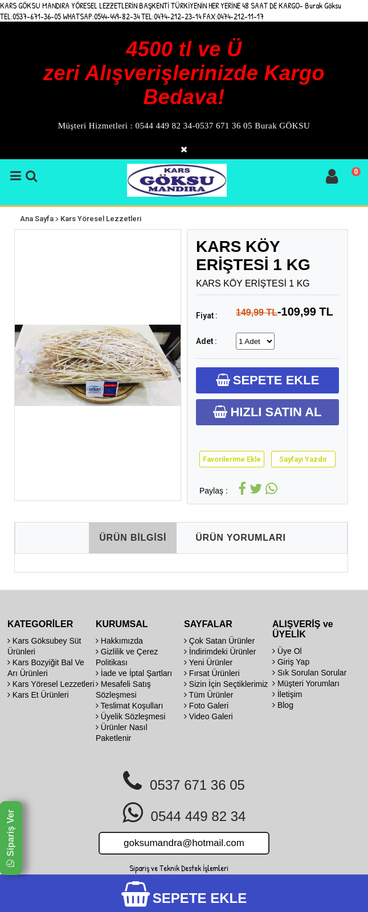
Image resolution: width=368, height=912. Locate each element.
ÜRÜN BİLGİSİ (132, 537)
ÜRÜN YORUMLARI (240, 537)
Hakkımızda (119, 640)
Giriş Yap (290, 661)
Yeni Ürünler (208, 662)
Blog (282, 705)
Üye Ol (287, 651)
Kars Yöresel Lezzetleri (100, 218)
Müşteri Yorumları (306, 683)
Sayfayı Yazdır (303, 459)
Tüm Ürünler (208, 694)
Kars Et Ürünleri (38, 694)
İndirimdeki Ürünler (220, 651)
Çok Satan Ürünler (219, 640)
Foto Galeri (206, 705)
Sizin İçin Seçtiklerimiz (226, 684)
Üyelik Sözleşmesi (130, 716)
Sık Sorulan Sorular (309, 672)
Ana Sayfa (37, 218)
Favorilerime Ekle (232, 459)
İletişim (287, 694)
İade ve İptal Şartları (134, 673)
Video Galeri (208, 716)
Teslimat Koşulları (129, 705)
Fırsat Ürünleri (212, 673)
